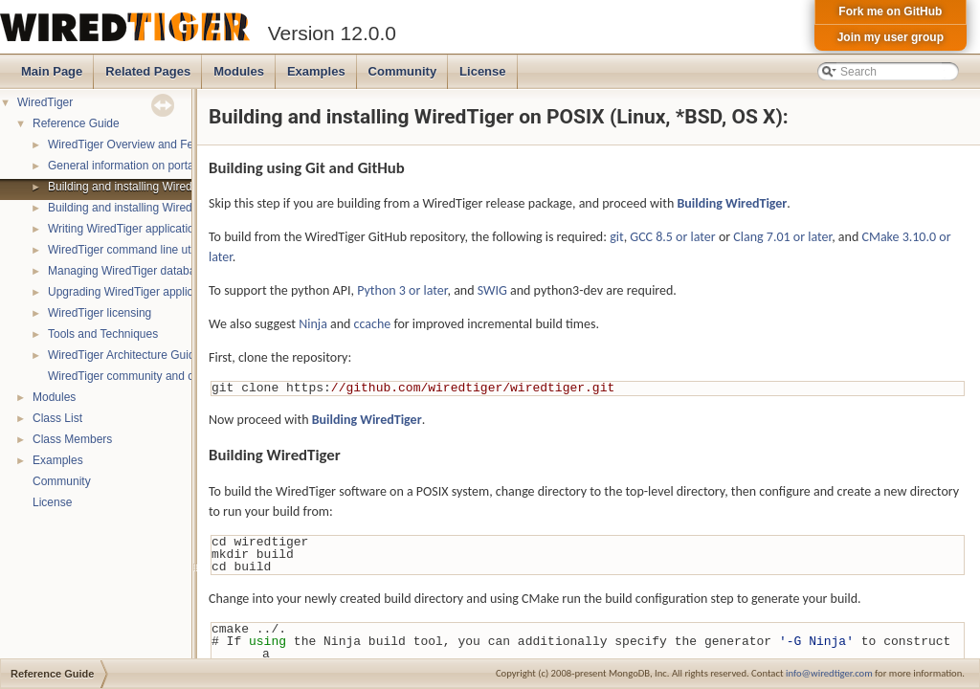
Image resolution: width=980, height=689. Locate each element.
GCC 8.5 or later (672, 237)
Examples (316, 71)
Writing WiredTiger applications (127, 228)
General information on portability (132, 165)
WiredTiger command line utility (128, 249)
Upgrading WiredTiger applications (136, 292)
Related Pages (147, 71)
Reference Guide (76, 123)
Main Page (51, 71)
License (482, 71)
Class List (57, 418)
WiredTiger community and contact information (166, 376)
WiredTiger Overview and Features (137, 144)
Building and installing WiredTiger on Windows (165, 207)
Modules (238, 71)
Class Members (72, 439)
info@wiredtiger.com (829, 673)
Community (402, 71)
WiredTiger (45, 102)
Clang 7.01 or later (782, 237)
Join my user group (890, 37)
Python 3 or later (402, 290)
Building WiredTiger (732, 203)
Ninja (313, 324)
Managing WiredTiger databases (130, 271)
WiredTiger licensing (99, 313)
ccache (372, 324)
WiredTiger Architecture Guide (124, 355)
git (617, 237)
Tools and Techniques (103, 334)
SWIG (492, 290)
